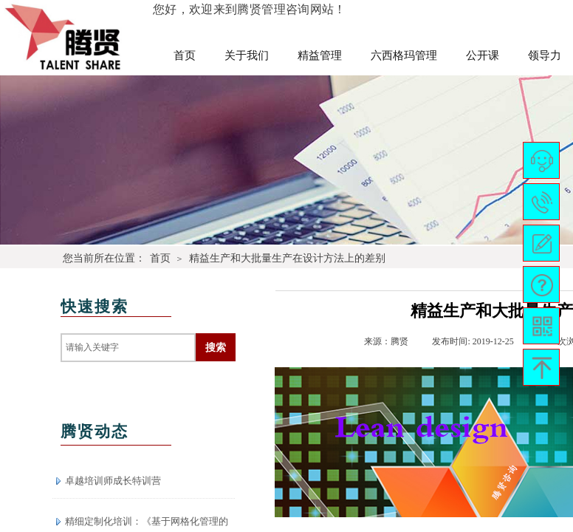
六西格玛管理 (404, 55)
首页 (185, 55)
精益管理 (320, 55)
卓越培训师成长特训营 (113, 480)
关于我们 (246, 55)
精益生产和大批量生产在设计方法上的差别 (287, 258)
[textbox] (128, 347)
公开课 (482, 55)
